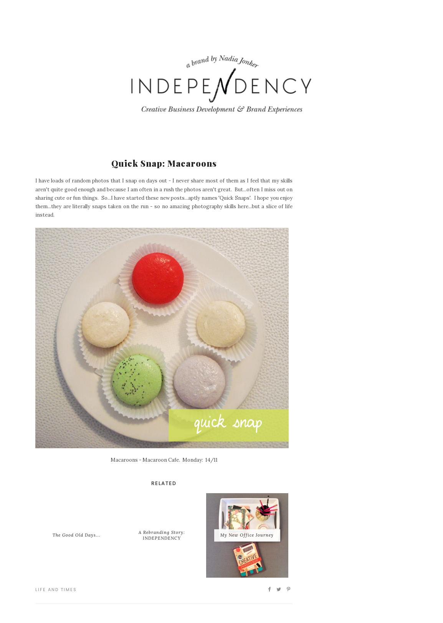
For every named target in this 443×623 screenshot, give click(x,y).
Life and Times (56, 590)
